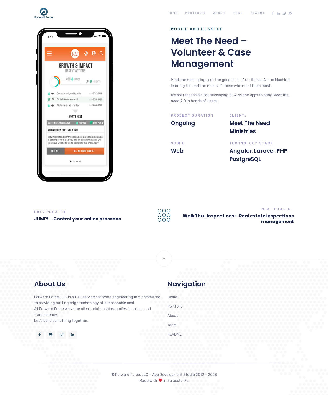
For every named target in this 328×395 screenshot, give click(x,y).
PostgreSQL (245, 159)
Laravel (264, 151)
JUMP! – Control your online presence (77, 219)
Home (172, 13)
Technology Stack (251, 143)
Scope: (178, 143)
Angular (240, 151)
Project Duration (192, 115)
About (219, 13)
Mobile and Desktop (197, 29)
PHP (282, 151)
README (258, 13)
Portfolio (195, 13)
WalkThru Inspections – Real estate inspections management (238, 219)
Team (238, 13)
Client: (238, 115)
